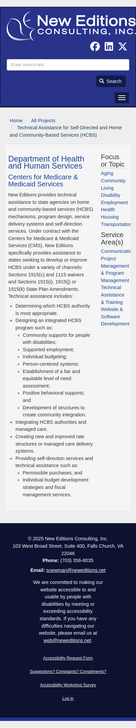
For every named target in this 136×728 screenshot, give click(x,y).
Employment (114, 202)
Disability (111, 195)
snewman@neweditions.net (75, 570)
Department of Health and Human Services (46, 162)
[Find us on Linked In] (109, 48)
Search (110, 81)
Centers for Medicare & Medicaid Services (43, 180)
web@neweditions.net (67, 640)
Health (108, 209)
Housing (110, 217)
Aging (107, 173)
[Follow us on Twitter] (123, 48)
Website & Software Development (115, 316)
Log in (67, 698)
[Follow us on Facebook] (95, 48)
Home (16, 120)
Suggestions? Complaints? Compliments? (68, 671)
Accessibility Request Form (68, 658)
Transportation (116, 224)
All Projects (43, 120)
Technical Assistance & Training (113, 295)
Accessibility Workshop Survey (68, 685)
